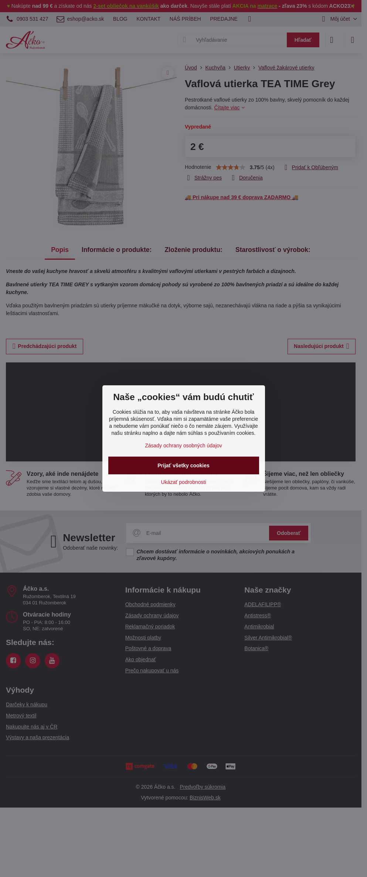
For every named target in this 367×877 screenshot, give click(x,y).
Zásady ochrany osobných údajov (183, 445)
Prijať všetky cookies (183, 465)
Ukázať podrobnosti (183, 482)
